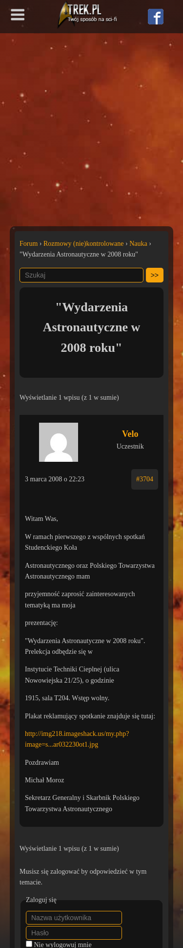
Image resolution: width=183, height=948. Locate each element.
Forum (29, 243)
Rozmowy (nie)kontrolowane (83, 243)
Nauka (138, 243)
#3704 (144, 479)
